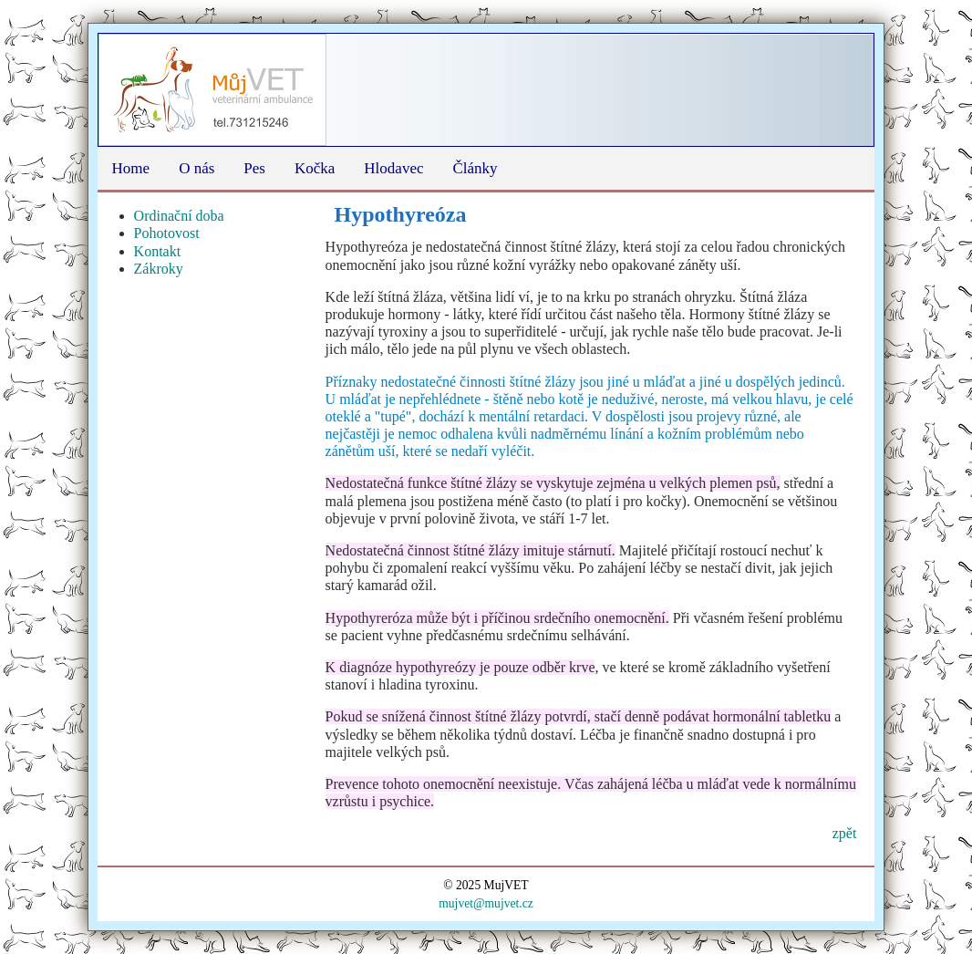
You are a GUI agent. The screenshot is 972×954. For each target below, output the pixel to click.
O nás (196, 168)
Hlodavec (393, 168)
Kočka (315, 168)
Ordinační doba (179, 215)
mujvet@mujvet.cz (486, 903)
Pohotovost (167, 233)
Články (474, 168)
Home (131, 168)
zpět (844, 833)
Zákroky (158, 268)
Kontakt (157, 251)
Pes (254, 168)
